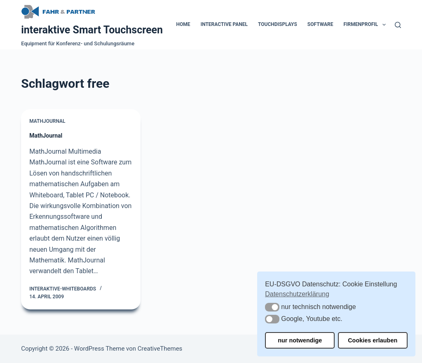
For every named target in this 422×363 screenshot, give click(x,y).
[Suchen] (398, 25)
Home (183, 24)
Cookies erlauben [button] (372, 340)
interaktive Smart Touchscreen (92, 30)
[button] (272, 307)
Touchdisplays (277, 24)
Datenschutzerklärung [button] (297, 293)
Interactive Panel (224, 24)
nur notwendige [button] (300, 340)
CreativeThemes (160, 348)
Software (320, 24)
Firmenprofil (366, 25)
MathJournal (47, 121)
